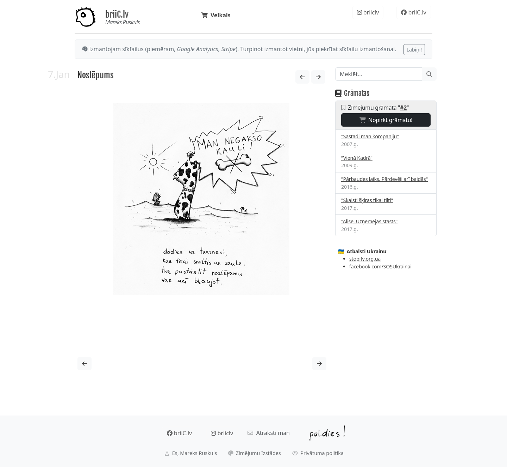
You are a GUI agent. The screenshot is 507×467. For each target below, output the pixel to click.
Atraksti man (269, 433)
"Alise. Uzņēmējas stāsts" (369, 221)
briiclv (368, 12)
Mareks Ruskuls (122, 22)
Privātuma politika (318, 453)
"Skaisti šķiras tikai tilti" (367, 200)
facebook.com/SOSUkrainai (380, 266)
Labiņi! (414, 49)
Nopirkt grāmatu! (386, 120)
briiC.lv (117, 14)
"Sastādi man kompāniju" (370, 136)
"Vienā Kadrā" (357, 157)
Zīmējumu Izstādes (254, 453)
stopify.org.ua (365, 258)
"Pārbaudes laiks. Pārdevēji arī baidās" (384, 179)
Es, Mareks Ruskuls (191, 453)
